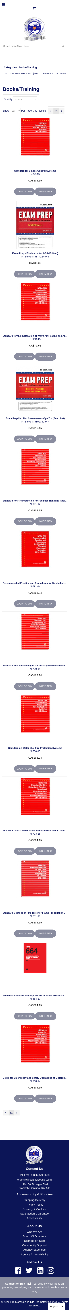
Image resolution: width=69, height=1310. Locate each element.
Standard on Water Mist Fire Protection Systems (35, 748)
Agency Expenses (34, 1249)
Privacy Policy (34, 1204)
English (54, 1306)
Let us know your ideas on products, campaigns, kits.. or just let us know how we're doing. (34, 1287)
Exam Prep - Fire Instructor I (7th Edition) (35, 253)
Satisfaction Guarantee (34, 1213)
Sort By (8, 99)
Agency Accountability (34, 1254)
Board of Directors (34, 1236)
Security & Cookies (34, 1209)
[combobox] (56, 1306)
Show (6, 110)
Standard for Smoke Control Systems (35, 170)
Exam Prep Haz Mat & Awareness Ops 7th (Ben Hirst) (35, 418)
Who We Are (34, 1231)
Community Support (34, 1245)
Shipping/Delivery (34, 1200)
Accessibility (34, 1218)
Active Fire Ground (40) (21, 73)
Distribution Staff (34, 1240)
